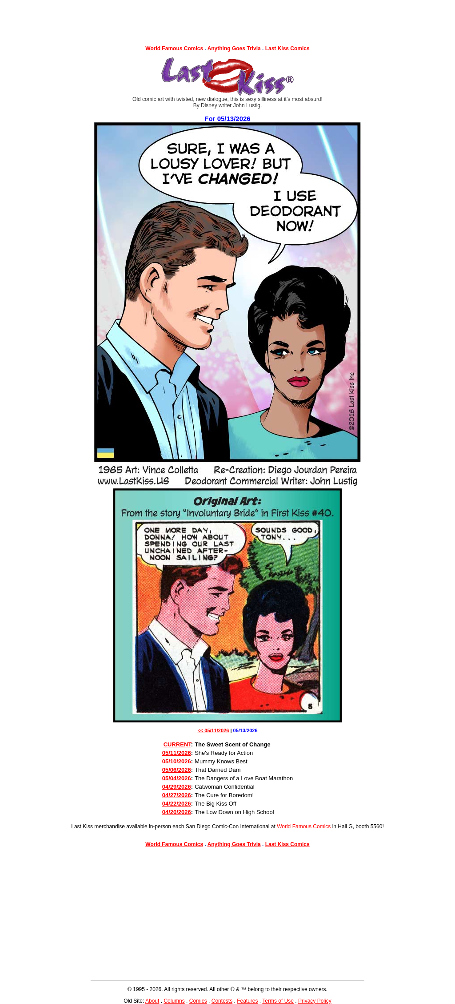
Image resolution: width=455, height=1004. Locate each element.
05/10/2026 (176, 761)
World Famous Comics (174, 48)
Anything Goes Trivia (234, 48)
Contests (222, 1001)
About (152, 1001)
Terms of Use (278, 1001)
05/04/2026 (176, 778)
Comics (198, 1001)
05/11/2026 (176, 753)
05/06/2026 (176, 769)
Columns (174, 1001)
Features (247, 1001)
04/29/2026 (176, 786)
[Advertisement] (227, 20)
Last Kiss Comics (287, 48)
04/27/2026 (176, 795)
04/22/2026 (176, 803)
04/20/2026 (176, 812)
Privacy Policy (314, 1001)
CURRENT (177, 744)
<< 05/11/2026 (213, 730)
